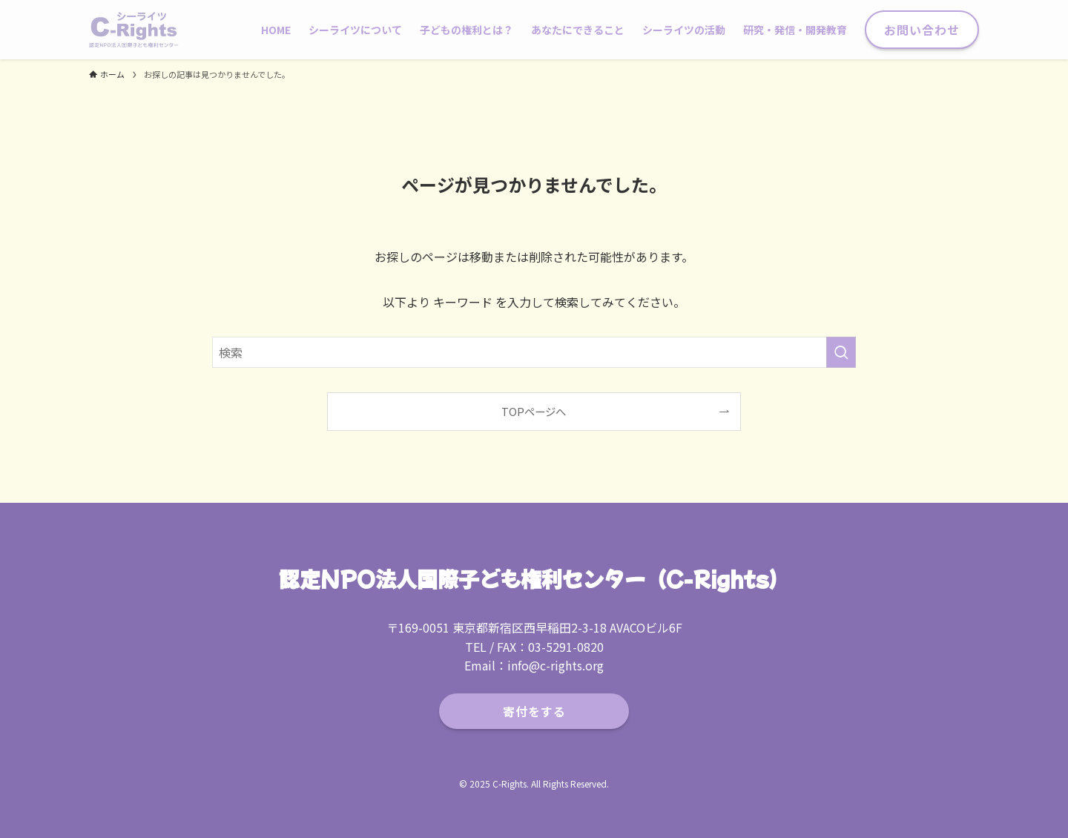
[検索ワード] (534, 352)
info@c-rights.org (555, 665)
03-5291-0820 (566, 647)
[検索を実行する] (841, 352)
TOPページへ (533, 411)
